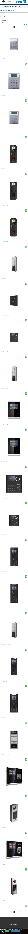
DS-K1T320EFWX (5, 534)
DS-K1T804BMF (4, 205)
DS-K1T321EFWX (5, 717)
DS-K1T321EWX (4, 608)
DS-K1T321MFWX (5, 681)
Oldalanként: (21, 26)
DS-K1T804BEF (4, 241)
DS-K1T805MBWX (5, 388)
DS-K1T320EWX (4, 351)
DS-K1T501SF (4, 900)
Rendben (7, 931)
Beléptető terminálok (15, 6)
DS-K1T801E (4, 58)
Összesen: (8, 26)
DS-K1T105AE (4, 461)
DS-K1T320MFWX (5, 498)
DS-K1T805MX (4, 278)
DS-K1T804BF (4, 168)
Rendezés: (18, 28)
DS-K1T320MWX (5, 315)
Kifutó (3, 22)
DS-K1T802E (4, 132)
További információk (15, 931)
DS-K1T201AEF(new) (5, 791)
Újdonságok (4, 18)
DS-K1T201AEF (4, 864)
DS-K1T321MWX (5, 571)
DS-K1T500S (4, 827)
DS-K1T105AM (4, 424)
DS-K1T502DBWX (5, 754)
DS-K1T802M (4, 95)
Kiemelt (3, 16)
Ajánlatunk (4, 20)
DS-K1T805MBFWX (5, 644)
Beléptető (6, 6)
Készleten (4, 15)
